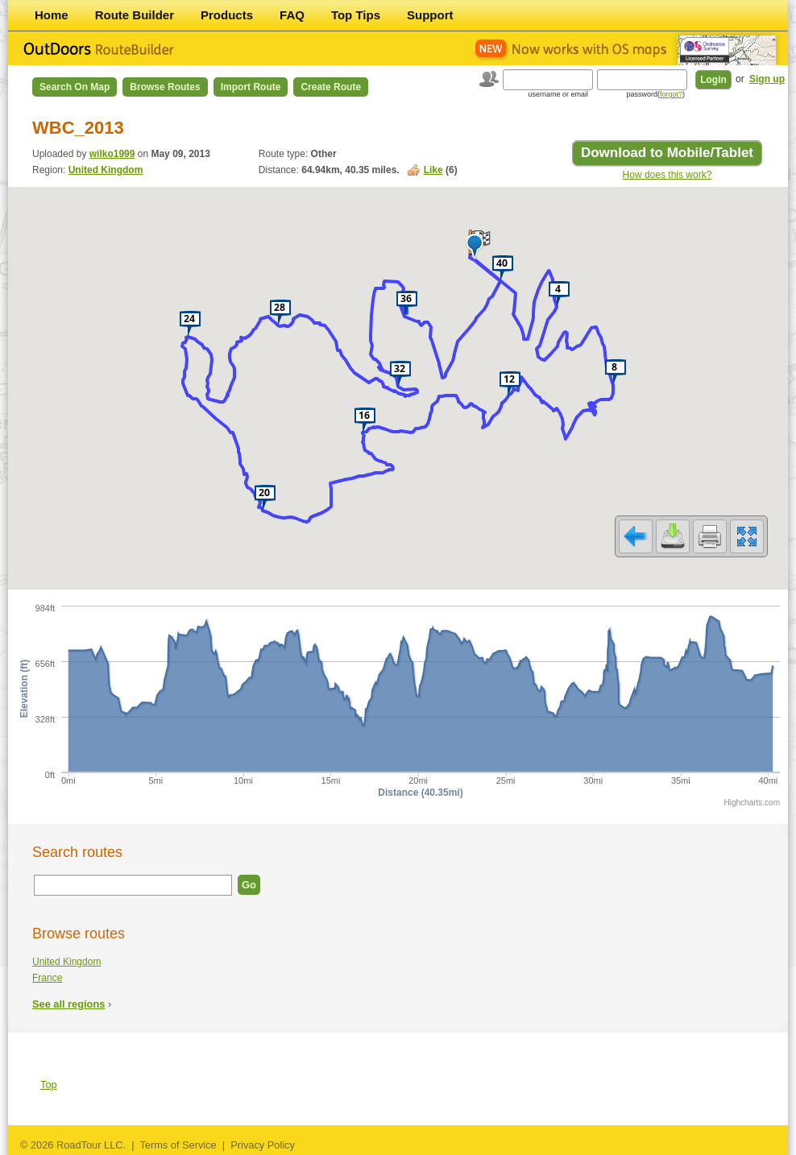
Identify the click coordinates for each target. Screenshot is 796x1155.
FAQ (292, 15)
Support (430, 15)
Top (48, 1084)
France (47, 977)
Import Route (251, 87)
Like (433, 170)
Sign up (767, 79)
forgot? (671, 94)
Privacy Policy (262, 1145)
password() (655, 94)
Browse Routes (165, 87)
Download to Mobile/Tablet (667, 152)
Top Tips (355, 15)
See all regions (68, 1004)
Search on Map (74, 87)
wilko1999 (112, 153)
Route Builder (134, 15)
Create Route (331, 87)
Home (51, 15)
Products (227, 15)
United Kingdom (105, 170)
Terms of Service (177, 1145)
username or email (558, 94)
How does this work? (667, 174)
